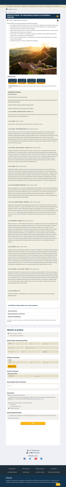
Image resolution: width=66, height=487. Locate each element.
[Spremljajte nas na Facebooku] (24, 459)
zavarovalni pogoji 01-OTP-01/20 (37, 398)
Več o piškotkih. (55, 482)
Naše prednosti (26, 468)
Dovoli (58, 484)
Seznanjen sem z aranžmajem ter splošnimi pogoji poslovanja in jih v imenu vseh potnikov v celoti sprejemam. (33, 415)
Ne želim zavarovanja (14, 408)
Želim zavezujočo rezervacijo (16, 333)
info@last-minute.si (34, 452)
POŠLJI (33, 423)
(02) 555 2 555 (35, 450)
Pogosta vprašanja (40, 468)
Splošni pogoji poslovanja (13, 418)
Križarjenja (48, 6)
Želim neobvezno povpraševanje (16, 335)
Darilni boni (54, 468)
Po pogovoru (13, 404)
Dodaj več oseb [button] (11, 366)
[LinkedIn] (41, 459)
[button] (58, 20)
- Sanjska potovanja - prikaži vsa (20, 20)
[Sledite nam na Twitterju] (30, 459)
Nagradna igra (12, 468)
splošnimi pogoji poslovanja (45, 482)
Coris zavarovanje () (15, 406)
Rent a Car (41, 6)
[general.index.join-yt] (36, 459)
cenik (19, 406)
